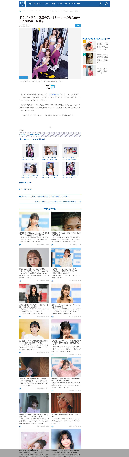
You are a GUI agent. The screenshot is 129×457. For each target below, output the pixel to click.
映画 (65, 4)
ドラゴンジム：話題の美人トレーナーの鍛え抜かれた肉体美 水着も (61, 11)
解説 (30, 4)
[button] (32, 450)
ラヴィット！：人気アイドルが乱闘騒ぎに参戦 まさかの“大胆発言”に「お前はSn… (45, 196)
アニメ (47, 4)
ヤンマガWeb (27, 189)
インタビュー (38, 4)
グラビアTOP (30, 11)
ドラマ (59, 4)
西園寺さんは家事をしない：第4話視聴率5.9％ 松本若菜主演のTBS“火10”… (57, 201)
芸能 (78, 25)
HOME (23, 11)
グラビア (72, 4)
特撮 (53, 4)
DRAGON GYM (39, 11)
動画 (78, 4)
